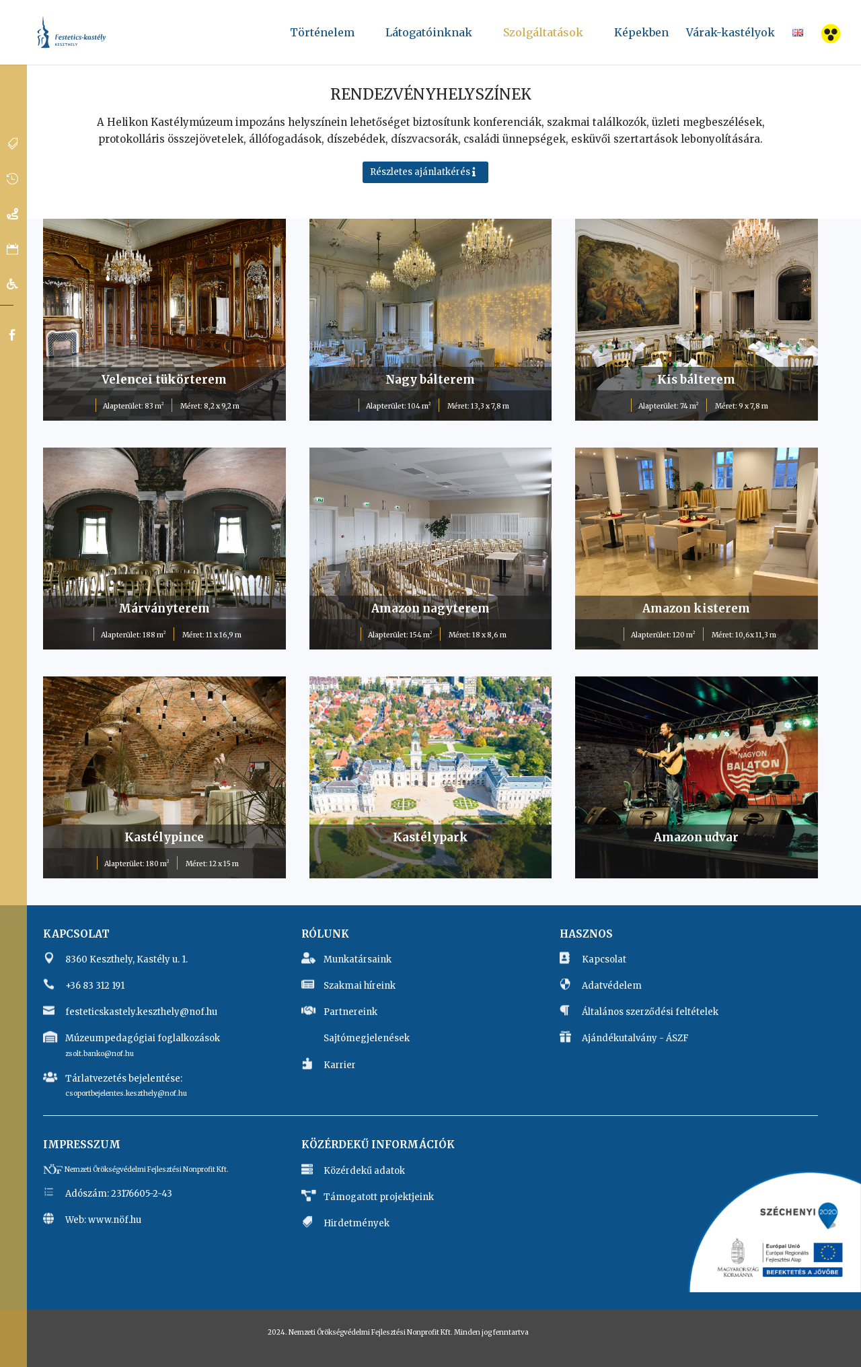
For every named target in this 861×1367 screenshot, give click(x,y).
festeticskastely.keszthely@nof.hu (141, 1012)
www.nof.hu (96, 1242)
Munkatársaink (357, 959)
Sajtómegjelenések (367, 1038)
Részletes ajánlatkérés (420, 172)
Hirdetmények (356, 1223)
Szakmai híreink (360, 985)
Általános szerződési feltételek (650, 1012)
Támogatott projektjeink (379, 1197)
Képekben (641, 37)
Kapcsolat (604, 959)
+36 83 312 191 (94, 985)
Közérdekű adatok (364, 1171)
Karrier (340, 1065)
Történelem (322, 37)
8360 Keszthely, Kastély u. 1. (126, 959)
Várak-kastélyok (730, 33)
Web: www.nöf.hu (103, 1220)
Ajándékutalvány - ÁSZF (635, 1038)
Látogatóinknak (428, 37)
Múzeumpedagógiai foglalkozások (142, 1038)
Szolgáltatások (543, 37)
